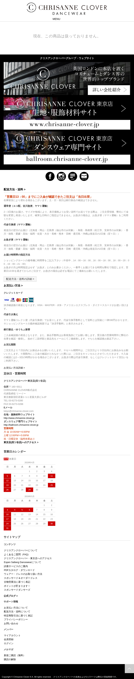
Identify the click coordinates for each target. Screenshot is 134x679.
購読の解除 (10, 659)
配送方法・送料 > (14, 189)
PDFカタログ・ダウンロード (19, 570)
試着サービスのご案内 (16, 566)
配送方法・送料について (17, 611)
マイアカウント (12, 635)
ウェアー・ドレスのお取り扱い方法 (23, 574)
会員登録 (8, 639)
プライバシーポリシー (16, 619)
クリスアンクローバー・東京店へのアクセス (28, 558)
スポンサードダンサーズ (17, 590)
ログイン (8, 643)
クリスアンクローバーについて (20, 550)
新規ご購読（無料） (14, 655)
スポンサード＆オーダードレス (20, 578)
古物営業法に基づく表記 (17, 582)
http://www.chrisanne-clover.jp (19, 418)
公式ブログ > (11, 596)
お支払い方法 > (13, 285)
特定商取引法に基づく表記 (18, 615)
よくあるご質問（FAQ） (17, 554)
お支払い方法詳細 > (14, 368)
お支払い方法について (16, 607)
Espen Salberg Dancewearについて (22, 562)
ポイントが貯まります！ (17, 586)
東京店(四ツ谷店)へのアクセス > (21, 442)
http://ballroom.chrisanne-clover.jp (21, 425)
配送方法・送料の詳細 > (20, 278)
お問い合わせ (11, 623)
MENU (54, 19)
